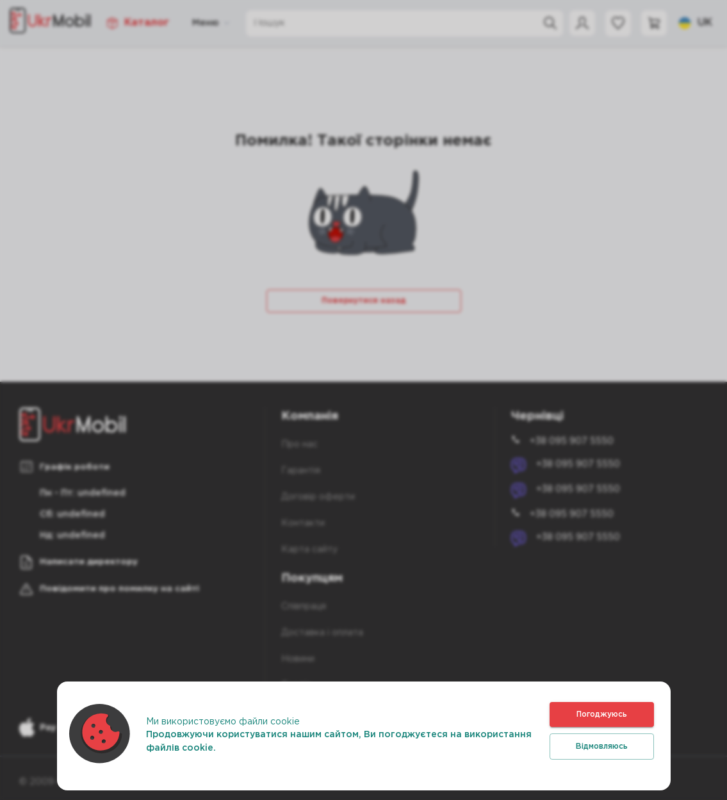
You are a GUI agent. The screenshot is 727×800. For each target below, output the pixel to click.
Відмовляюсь (601, 746)
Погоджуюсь (602, 714)
